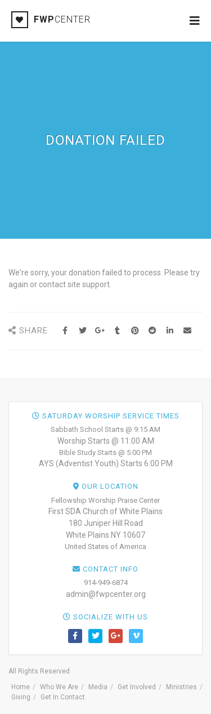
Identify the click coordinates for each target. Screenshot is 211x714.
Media (97, 687)
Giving (20, 697)
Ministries (181, 687)
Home (20, 687)
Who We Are (59, 687)
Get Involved (137, 687)
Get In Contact (63, 697)
